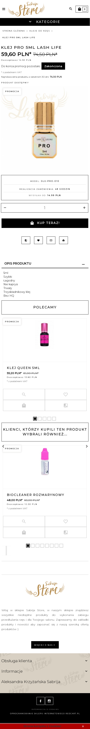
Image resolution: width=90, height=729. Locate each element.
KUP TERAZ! (45, 223)
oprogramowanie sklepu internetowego (37, 713)
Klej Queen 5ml (23, 368)
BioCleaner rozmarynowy (35, 495)
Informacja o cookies (45, 709)
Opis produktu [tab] (17, 263)
